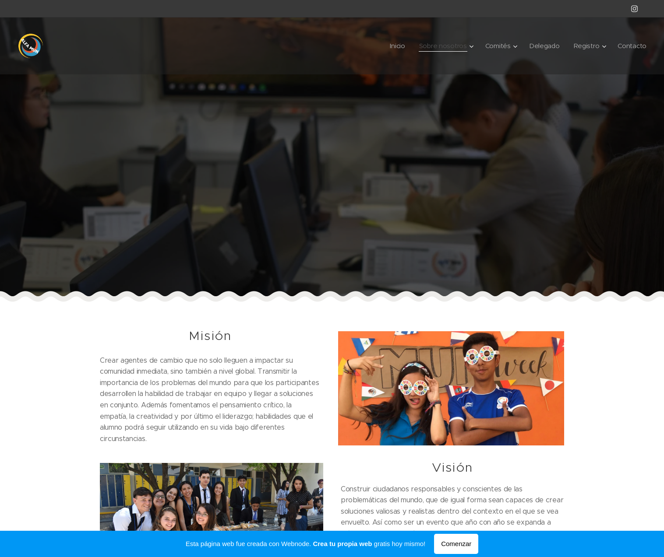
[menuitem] (393, 46)
